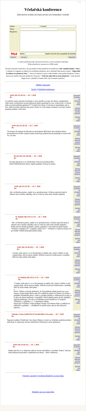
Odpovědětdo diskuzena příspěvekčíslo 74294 (77, 286)
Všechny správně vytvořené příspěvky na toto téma (43, 380)
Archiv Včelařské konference (43, 93)
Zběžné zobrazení (43, 89)
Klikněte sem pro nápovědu (43, 396)
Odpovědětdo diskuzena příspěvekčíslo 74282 (77, 164)
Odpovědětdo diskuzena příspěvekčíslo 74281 (77, 134)
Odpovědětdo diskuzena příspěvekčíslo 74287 (77, 256)
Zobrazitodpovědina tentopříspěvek (77, 114)
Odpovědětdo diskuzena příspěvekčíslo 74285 (77, 353)
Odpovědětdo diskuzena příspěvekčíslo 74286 (77, 225)
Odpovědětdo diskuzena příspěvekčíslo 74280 (77, 104)
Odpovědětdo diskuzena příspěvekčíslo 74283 (77, 195)
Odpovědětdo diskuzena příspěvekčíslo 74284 (77, 323)
